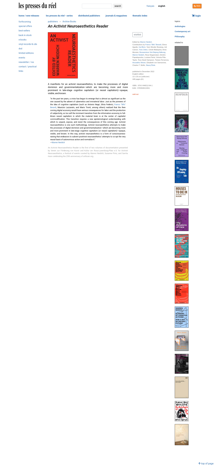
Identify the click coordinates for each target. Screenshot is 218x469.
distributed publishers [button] (89, 15)
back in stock (25, 35)
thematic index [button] (140, 15)
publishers (53, 21)
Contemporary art (182, 31)
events (22, 57)
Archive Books (69, 21)
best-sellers (24, 30)
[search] (97, 6)
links (21, 71)
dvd (20, 48)
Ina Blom (142, 47)
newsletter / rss (26, 62)
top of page (206, 463)
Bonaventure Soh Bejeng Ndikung (152, 52)
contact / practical (28, 66)
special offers (25, 26)
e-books (23, 39)
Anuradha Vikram (139, 62)
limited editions (26, 53)
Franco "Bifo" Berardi (153, 45)
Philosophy (180, 36)
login (196, 15)
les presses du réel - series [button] (59, 15)
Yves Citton (143, 50)
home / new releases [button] (29, 15)
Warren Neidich (58, 142)
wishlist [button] (137, 34)
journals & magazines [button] (116, 15)
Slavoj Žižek (150, 65)
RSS (197, 6)
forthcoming (25, 21)
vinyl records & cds (28, 44)
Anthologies (180, 26)
